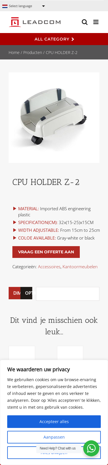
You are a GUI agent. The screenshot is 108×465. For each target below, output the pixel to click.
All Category (54, 39)
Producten (32, 52)
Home (14, 52)
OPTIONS (26, 293)
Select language (17, 6)
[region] (54, 412)
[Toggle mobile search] (85, 22)
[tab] (14, 293)
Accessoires (49, 266)
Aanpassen (54, 437)
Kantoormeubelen (80, 266)
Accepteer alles (54, 421)
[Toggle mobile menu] (96, 22)
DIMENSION (14, 293)
